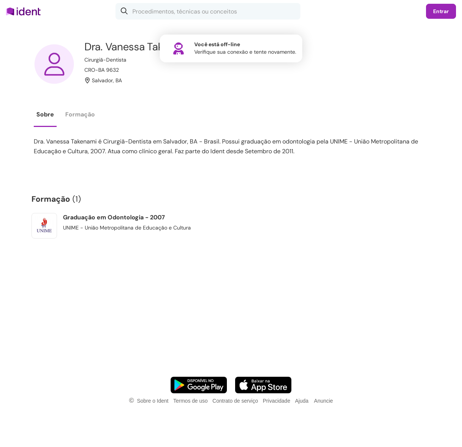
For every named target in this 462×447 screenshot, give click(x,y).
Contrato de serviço (235, 401)
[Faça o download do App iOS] (263, 385)
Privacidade (276, 401)
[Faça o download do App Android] (199, 385)
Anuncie (323, 401)
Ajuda (302, 401)
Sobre (45, 114)
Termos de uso (190, 401)
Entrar (441, 11)
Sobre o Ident (152, 401)
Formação (80, 114)
